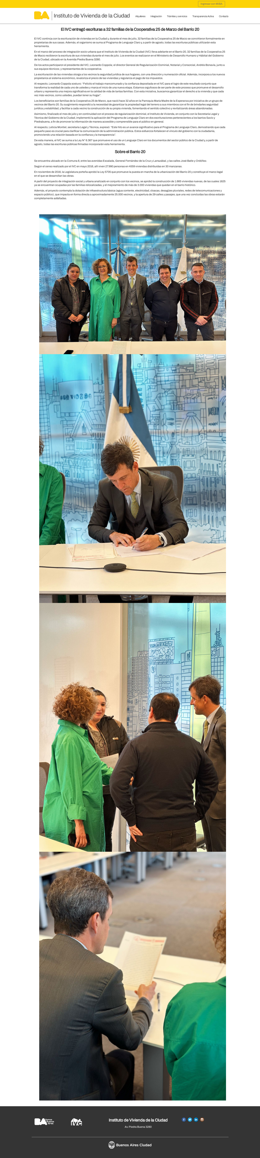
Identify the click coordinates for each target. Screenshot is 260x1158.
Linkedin (196, 1119)
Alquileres (140, 16)
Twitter (190, 1119)
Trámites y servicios (177, 16)
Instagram (202, 1119)
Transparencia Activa (203, 16)
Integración (156, 16)
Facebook (184, 1119)
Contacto (224, 16)
